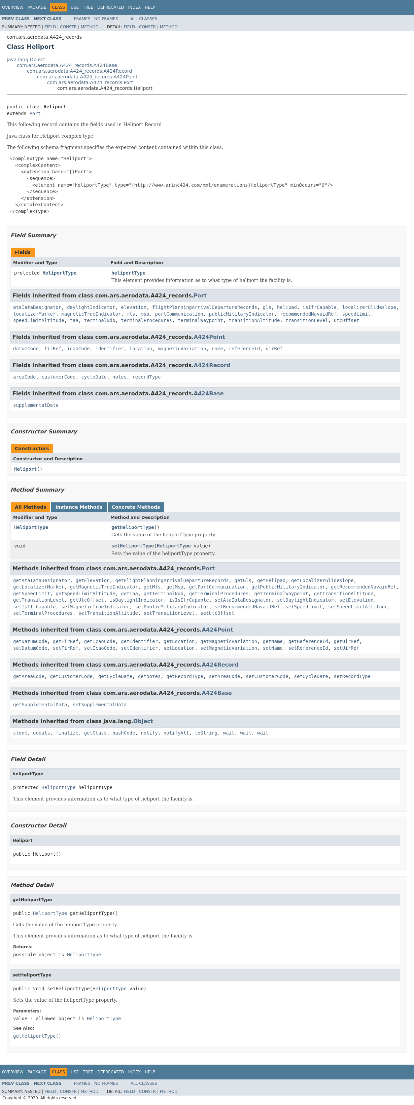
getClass (95, 733)
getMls (152, 587)
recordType (146, 377)
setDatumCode (30, 648)
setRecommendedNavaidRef (247, 606)
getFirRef (65, 641)
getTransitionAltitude (344, 593)
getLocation (179, 641)
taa (74, 320)
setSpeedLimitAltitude (358, 606)
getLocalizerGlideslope (322, 580)
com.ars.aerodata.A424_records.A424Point (87, 76)
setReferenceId (308, 648)
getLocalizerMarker (38, 587)
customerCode (58, 377)
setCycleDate (311, 676)
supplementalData (36, 405)
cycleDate (94, 377)
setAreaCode (224, 676)
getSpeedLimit (31, 593)
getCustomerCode (71, 676)
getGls (242, 580)
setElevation (356, 600)
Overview (13, 7)
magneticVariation (182, 348)
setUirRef (346, 648)
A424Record (212, 365)
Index (134, 7)
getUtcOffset (87, 600)
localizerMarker (34, 314)
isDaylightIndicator (137, 600)
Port (35, 113)
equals (41, 733)
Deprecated (110, 7)
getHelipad (271, 580)
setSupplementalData (100, 704)
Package (37, 7)
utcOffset (346, 320)
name (217, 348)
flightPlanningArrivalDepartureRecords (204, 307)
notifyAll (176, 733)
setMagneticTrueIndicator (95, 606)
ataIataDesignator (37, 307)
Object (143, 721)
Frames (82, 18)
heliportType (128, 273)
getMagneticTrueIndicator (104, 587)
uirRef (274, 348)
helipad (287, 307)
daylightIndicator (91, 307)
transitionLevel (306, 320)
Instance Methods (78, 507)
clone (20, 733)
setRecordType (352, 676)
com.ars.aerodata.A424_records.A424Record (79, 71)
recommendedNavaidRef (308, 314)
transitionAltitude (254, 320)
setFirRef (65, 648)
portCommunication (179, 314)
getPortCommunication (217, 587)
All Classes (144, 18)
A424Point (209, 337)
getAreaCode (28, 676)
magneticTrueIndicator (91, 314)
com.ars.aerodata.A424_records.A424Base (67, 65)
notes (119, 377)
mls (131, 314)
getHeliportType (132, 527)
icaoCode (78, 348)
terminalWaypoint (200, 320)
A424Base (209, 393)
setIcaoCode (99, 648)
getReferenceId (308, 641)
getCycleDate (115, 676)
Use (75, 7)
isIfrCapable (320, 307)
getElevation (92, 580)
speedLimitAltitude (38, 320)
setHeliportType (132, 545)
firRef (53, 348)
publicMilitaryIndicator (241, 314)
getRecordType (184, 676)
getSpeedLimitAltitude (85, 593)
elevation (133, 307)
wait (229, 733)
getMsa (174, 587)
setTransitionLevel (169, 613)
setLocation (179, 648)
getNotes (149, 676)
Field (50, 27)
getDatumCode (30, 641)
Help (150, 7)
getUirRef (346, 641)
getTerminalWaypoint (281, 593)
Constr (68, 27)
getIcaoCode (99, 641)
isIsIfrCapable (189, 600)
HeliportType (59, 273)
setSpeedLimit (303, 606)
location (141, 348)
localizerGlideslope (369, 307)
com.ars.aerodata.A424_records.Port (90, 82)
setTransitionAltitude (108, 613)
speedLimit (356, 314)
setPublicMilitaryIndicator (172, 606)
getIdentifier (139, 641)
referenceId (244, 348)
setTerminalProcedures (43, 613)
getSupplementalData (40, 704)
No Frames (106, 18)
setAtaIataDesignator (242, 600)
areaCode (24, 377)
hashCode (123, 733)
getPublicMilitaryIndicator (288, 587)
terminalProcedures (146, 320)
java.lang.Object (26, 59)
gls (267, 307)
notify (149, 733)
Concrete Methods (136, 507)
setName (273, 648)
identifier (109, 348)
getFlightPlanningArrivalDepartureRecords (172, 580)
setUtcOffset (217, 613)
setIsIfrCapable (34, 606)
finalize (67, 733)
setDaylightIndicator (305, 600)
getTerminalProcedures (219, 593)
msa (145, 314)
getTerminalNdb (163, 593)
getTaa (129, 593)
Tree (88, 7)
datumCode (26, 348)
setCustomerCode (267, 676)
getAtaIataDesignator (41, 580)
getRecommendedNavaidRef (363, 587)
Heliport (25, 469)
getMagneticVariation (228, 641)
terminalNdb (99, 320)
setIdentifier (139, 648)
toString (206, 733)
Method (90, 27)
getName (273, 641)
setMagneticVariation (228, 648)
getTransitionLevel (38, 600)
